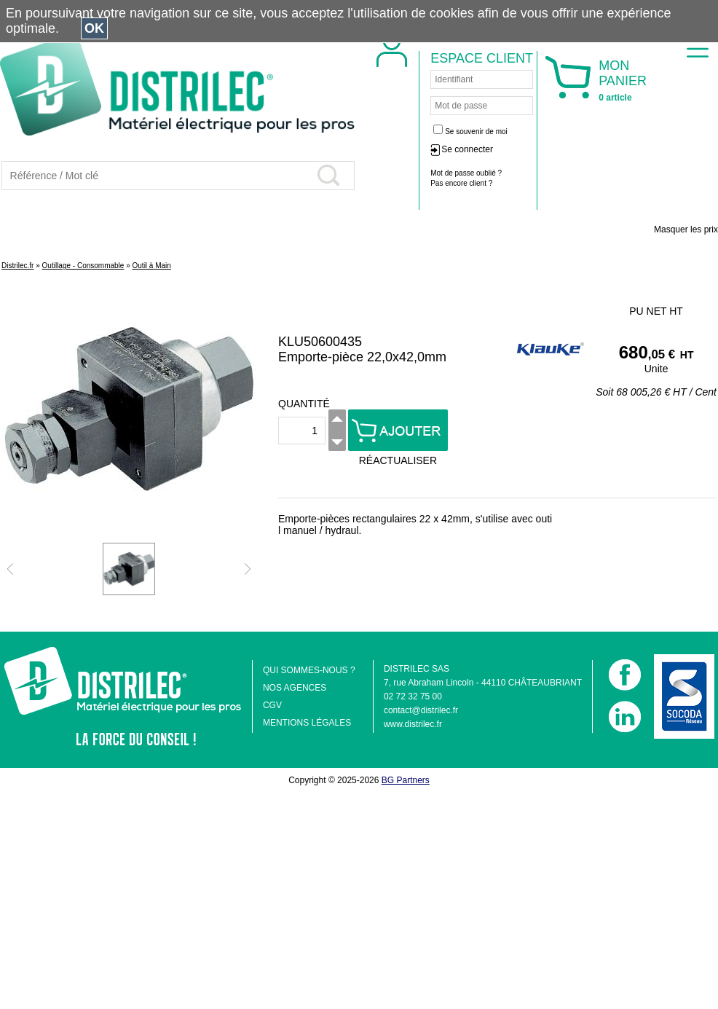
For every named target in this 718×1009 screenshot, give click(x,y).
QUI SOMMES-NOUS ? (309, 670)
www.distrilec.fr (413, 724)
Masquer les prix (686, 229)
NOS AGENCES (294, 688)
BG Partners (406, 780)
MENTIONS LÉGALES (307, 723)
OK (94, 28)
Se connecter (563, 149)
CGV (272, 705)
